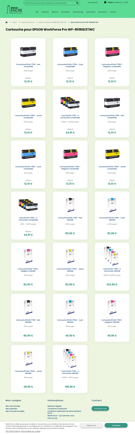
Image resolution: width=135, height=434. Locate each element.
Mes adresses (11, 409)
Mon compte (13, 400)
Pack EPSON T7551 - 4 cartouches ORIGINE (112, 270)
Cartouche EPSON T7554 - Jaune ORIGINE (70, 270)
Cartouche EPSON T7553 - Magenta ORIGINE (28, 270)
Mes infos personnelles (15, 411)
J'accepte (116, 425)
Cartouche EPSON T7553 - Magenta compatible (112, 65)
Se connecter (93, 2)
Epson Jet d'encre (28, 22)
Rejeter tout (91, 425)
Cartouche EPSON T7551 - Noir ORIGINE (70, 219)
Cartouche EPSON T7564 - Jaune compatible (112, 168)
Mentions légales (55, 406)
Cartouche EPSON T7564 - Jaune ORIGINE (28, 372)
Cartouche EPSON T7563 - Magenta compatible (70, 168)
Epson (15, 22)
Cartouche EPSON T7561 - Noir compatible (112, 117)
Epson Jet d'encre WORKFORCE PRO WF (52, 22)
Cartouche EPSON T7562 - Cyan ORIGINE (70, 321)
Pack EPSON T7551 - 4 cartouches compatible (70, 117)
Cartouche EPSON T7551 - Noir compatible (28, 65)
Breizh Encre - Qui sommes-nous (61, 416)
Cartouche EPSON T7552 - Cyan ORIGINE (112, 219)
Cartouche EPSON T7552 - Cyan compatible (70, 65)
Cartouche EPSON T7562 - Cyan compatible (28, 168)
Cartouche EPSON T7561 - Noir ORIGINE (28, 321)
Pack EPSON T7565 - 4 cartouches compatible (28, 219)
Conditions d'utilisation (57, 409)
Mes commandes (13, 406)
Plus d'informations (13, 431)
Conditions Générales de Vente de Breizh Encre (64, 412)
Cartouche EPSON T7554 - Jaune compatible (28, 117)
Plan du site (52, 418)
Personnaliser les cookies (30, 431)
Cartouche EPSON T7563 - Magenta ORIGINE (112, 321)
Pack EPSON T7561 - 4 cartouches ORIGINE (70, 372)
